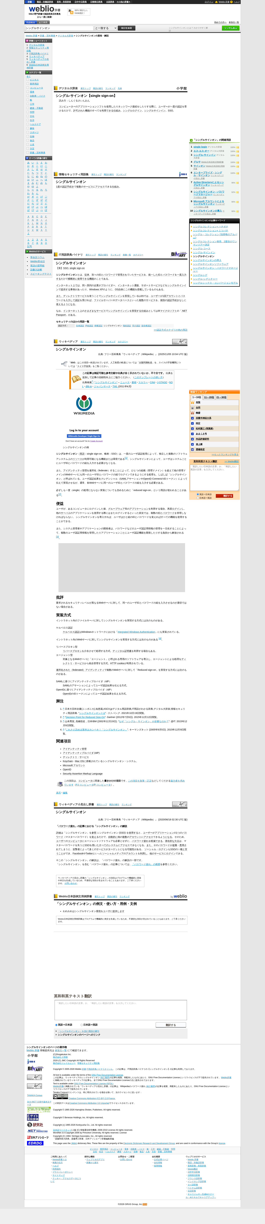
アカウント (172, 296)
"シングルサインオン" (105, 382)
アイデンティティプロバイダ (78, 753)
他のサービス (157, 853)
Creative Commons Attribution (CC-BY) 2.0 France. (91, 1098)
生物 (32, 136)
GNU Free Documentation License (107, 1075)
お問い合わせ (71, 883)
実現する (136, 310)
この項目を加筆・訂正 (140, 780)
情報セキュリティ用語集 (74, 174)
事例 (72, 289)
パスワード (109, 274)
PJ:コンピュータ (85, 784)
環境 (98, 911)
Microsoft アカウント (74, 765)
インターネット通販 (128, 285)
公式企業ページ (161, 1159)
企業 (96, 285)
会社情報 (158, 1162)
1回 (164, 296)
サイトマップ (59, 1175)
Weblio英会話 (37, 261)
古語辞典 (110, 2)
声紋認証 (89, 326)
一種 (180, 849)
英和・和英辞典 (64, 2)
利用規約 (57, 1169)
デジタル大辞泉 (65, 35)
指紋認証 (127, 326)
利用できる (107, 110)
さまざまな (90, 310)
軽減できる (157, 841)
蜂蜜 (198, 413)
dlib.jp (89, 386)
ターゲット (114, 849)
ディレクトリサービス (75, 296)
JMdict (74, 1143)
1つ (178, 832)
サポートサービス (150, 285)
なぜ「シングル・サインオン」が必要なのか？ (144, 721)
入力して (70, 300)
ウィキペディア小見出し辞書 (76, 804)
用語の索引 (98, 88)
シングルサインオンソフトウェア (210, 264)
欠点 (176, 841)
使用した (111, 106)
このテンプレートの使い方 (148, 377)
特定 (198, 423)
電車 (32, 92)
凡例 (120, 88)
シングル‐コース (201, 248)
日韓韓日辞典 (96, 2)
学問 (32, 112)
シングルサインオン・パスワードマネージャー (209, 193)
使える (59, 304)
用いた (95, 845)
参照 (94, 832)
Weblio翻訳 (193, 1169)
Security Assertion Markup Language (83, 773)
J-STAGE (162, 382)
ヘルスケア (35, 124)
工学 (32, 104)
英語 (82, 453)
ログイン (209, 2)
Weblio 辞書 (224, 2)
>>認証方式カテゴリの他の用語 (170, 330)
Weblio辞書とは (60, 1159)
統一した (153, 274)
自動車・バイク (37, 96)
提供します (118, 911)
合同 (198, 407)
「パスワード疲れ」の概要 (146, 864)
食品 (32, 140)
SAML (123, 478)
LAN (141, 296)
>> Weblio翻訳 (232, 461)
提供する (65, 289)
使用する (133, 832)
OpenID (147, 478)
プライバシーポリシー (63, 1172)
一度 (172, 106)
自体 (120, 289)
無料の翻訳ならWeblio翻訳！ (81, 11)
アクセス (100, 186)
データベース (122, 300)
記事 (82, 826)
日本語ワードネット (62, 1130)
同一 (84, 285)
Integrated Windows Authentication (136, 632)
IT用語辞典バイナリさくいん (100, 1069)
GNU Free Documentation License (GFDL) (93, 1083)
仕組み (117, 110)
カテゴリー (138, 255)
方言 (32, 148)
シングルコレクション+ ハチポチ (210, 226)
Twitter (89, 853)
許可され (78, 110)
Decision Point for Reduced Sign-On (85, 717)
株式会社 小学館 (60, 1057)
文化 (32, 116)
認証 (179, 106)
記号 (29, 246)
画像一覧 (127, 255)
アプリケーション (138, 508)
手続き (70, 186)
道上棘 (199, 444)
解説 (124, 826)
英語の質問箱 (37, 265)
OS (116, 289)
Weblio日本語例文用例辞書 (75, 896)
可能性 (130, 849)
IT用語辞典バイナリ (71, 254)
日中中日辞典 (81, 2)
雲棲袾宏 (200, 449)
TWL (115, 386)
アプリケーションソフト (91, 106)
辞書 (30, 2)
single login (200, 146)
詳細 (58, 832)
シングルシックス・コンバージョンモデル (215, 282)
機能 (87, 110)
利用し (143, 853)
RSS (145, 1204)
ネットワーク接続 (127, 106)
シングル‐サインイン (205, 155)
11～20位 (209, 397)
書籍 (134, 382)
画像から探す (92, 1162)
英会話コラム (37, 257)
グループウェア (116, 508)
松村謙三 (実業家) (204, 428)
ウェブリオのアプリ (95, 1159)
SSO (170, 110)
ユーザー (163, 106)
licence (222, 1143)
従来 (87, 274)
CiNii (152, 382)
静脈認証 (98, 326)
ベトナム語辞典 (195, 1188)
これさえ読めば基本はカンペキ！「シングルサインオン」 (96, 729)
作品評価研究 (202, 439)
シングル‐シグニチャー (205, 279)
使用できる (83, 278)
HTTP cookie (117, 663)
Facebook (78, 853)
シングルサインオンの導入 (208, 210)
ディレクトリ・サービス (76, 757)
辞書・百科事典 (47, 35)
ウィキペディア (68, 341)
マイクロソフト (168, 310)
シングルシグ (200, 275)
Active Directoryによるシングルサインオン (209, 183)
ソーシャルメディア (113, 853)
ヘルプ (237, 2)
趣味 (32, 128)
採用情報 (158, 1166)
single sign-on (77, 268)
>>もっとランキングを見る (225, 454)
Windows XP (96, 289)
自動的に (113, 837)
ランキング (110, 88)
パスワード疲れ (66, 826)
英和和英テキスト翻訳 (73, 995)
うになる (70, 304)
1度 (58, 186)
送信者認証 (146, 326)
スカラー (143, 382)
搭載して (142, 289)
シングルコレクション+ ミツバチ (210, 230)
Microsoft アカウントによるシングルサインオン (209, 202)
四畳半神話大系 (203, 418)
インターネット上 (72, 310)
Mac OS (79, 761)
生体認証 (80, 326)
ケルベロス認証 (71, 632)
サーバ (64, 513)
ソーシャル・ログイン (156, 849)
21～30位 (221, 397)
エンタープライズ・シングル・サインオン (208, 174)
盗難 (174, 845)
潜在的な (169, 841)
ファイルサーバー (103, 300)
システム (113, 845)
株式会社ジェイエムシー (64, 1063)
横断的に (72, 278)
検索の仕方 (58, 1162)
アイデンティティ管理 (75, 470)
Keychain (68, 761)
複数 (78, 186)
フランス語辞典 (195, 1178)
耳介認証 (136, 326)
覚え (94, 837)
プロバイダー (108, 285)
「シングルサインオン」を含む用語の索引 (78, 1031)
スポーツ (34, 132)
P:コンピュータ (102, 784)
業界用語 (34, 84)
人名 (32, 144)
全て (29, 76)
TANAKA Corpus (34, 1095)
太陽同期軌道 (145, 362)
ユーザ (106, 911)
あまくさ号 (201, 433)
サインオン (199, 166)
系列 (89, 285)
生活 (32, 120)
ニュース (125, 382)
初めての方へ (220, 22)
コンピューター (67, 106)
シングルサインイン (154, 110)
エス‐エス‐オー (201, 150)
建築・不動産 (36, 108)
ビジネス (34, 79)
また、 (59, 296)
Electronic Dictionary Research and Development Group (149, 1143)
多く (91, 849)
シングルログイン (132, 110)
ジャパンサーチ (102, 386)
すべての (104, 845)
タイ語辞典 (193, 1185)
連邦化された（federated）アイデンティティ (80, 670)
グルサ (197, 161)
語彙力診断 (36, 269)
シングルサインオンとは (92, 713)
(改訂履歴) (105, 1077)
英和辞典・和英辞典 (197, 1166)
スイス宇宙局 (83, 366)
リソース (77, 459)
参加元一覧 (234, 22)
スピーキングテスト (41, 274)
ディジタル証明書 (122, 651)
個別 (162, 300)
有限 (198, 402)
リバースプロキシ (72, 651)
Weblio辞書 (226, 1077)
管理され (122, 274)
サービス (88, 186)
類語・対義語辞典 (45, 2)
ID (100, 274)
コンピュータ (85, 780)
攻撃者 (76, 849)
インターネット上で (66, 285)
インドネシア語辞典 (197, 1181)
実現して (129, 296)
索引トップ (86, 88)
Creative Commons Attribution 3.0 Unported (89, 1103)
